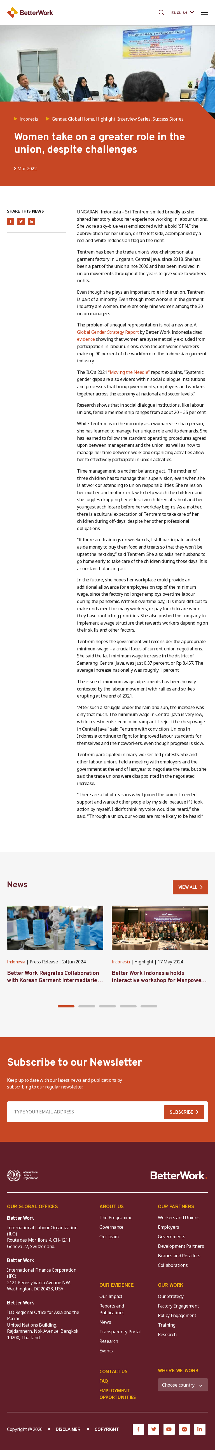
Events (106, 1351)
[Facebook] (138, 1429)
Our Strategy (171, 1296)
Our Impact (110, 1296)
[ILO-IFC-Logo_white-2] (23, 1175)
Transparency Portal (120, 1332)
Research (108, 1341)
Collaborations (173, 1265)
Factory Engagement (178, 1306)
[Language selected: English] (182, 12)
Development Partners (181, 1246)
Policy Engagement (178, 1315)
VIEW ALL (187, 887)
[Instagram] (184, 1429)
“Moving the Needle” (129, 372)
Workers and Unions (178, 1217)
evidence (86, 339)
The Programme (115, 1217)
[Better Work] (179, 1175)
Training (166, 1325)
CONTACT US (113, 1371)
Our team (108, 1236)
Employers (168, 1227)
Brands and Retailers (179, 1256)
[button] (66, 1006)
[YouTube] (169, 1429)
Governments (171, 1236)
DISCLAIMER (68, 1430)
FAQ (103, 1381)
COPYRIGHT (107, 1430)
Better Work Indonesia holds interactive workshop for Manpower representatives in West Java (158, 981)
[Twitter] (153, 1429)
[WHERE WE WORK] (183, 1384)
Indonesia (16, 962)
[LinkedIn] (199, 1429)
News (105, 1322)
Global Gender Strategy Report (108, 332)
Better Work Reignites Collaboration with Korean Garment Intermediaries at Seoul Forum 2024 (53, 981)
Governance (111, 1227)
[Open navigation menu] (204, 12)
